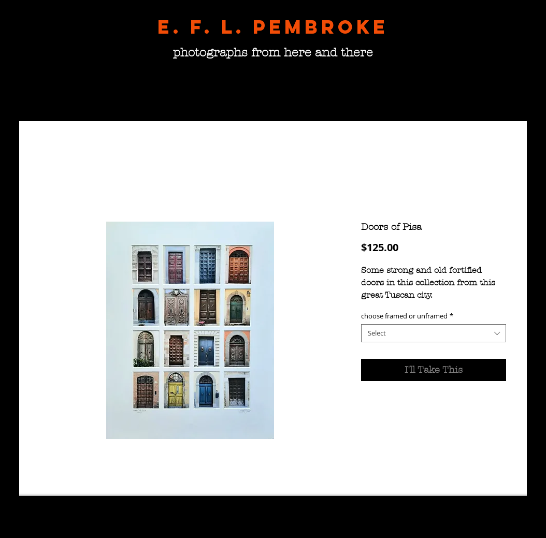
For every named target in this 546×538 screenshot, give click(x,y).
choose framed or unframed (407, 316)
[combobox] (433, 333)
